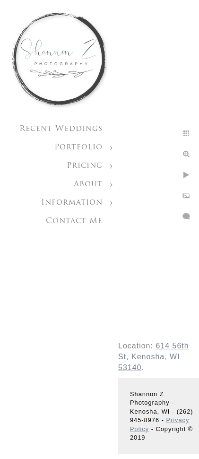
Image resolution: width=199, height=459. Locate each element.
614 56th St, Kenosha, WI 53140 (153, 357)
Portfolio (78, 147)
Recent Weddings (61, 129)
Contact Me (74, 221)
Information (72, 203)
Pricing (85, 166)
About (88, 184)
